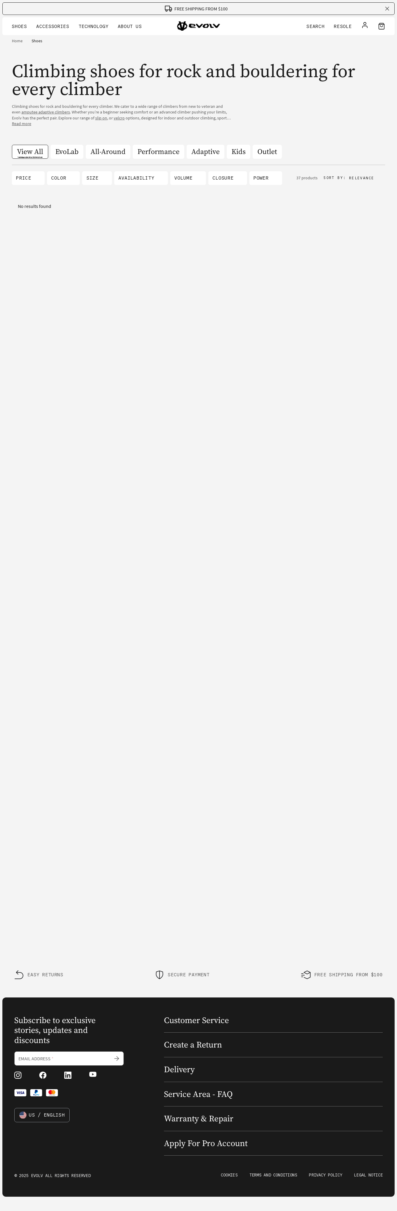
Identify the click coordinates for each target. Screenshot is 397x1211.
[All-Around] (108, 152)
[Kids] (238, 152)
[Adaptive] (205, 152)
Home (17, 40)
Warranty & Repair (198, 1118)
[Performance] (158, 152)
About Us (130, 26)
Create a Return (193, 1044)
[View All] (30, 152)
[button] (28, 178)
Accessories (52, 26)
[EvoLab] (67, 152)
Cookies (229, 1175)
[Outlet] (267, 152)
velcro (119, 118)
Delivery (179, 1069)
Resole (343, 26)
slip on (101, 118)
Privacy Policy (325, 1175)
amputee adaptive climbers (45, 112)
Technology (93, 26)
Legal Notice (368, 1175)
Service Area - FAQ (198, 1094)
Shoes (19, 26)
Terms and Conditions (273, 1175)
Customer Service (196, 1020)
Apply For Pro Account (206, 1143)
